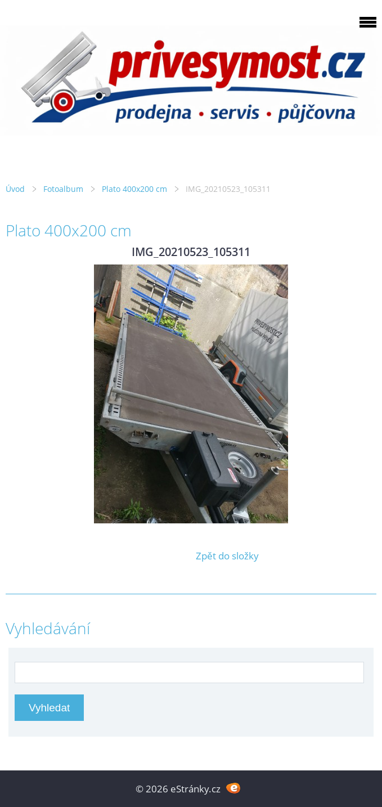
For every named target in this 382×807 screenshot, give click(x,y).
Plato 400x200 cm (134, 188)
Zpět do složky (227, 555)
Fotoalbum (63, 188)
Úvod (15, 188)
